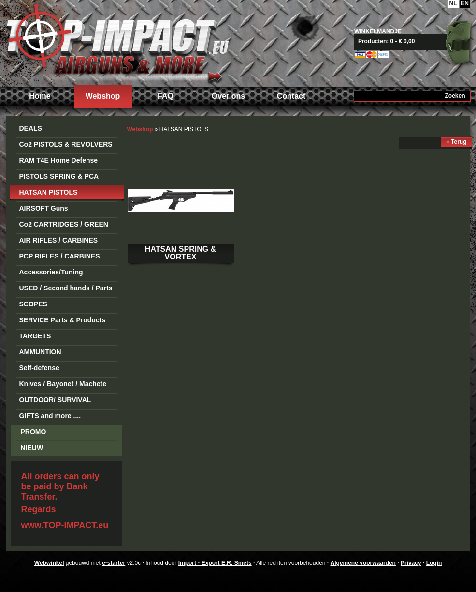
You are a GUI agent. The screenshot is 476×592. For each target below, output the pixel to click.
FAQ (165, 96)
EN (465, 3)
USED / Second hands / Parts (66, 288)
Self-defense (39, 368)
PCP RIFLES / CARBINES (59, 256)
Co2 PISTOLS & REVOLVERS (66, 144)
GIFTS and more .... (50, 416)
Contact (291, 96)
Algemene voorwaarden (363, 563)
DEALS (30, 128)
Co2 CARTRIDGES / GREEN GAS (63, 225)
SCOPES (33, 304)
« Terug (456, 141)
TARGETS (35, 336)
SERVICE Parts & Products (62, 320)
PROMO (33, 432)
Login (434, 563)
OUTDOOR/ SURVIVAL (55, 400)
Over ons (228, 96)
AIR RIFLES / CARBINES (58, 240)
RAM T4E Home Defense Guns (58, 161)
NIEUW (32, 448)
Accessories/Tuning (51, 272)
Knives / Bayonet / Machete (63, 384)
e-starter (113, 563)
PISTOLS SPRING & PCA (59, 176)
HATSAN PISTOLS (48, 192)
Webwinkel (49, 563)
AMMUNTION (40, 352)
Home (39, 96)
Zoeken (455, 95)
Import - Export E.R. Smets (117, 42)
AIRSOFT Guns (43, 208)
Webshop (103, 96)
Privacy (411, 563)
